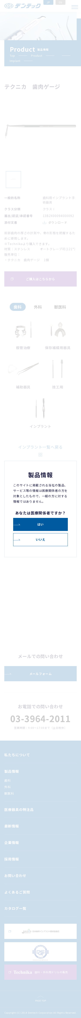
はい (40, 524)
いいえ (40, 539)
